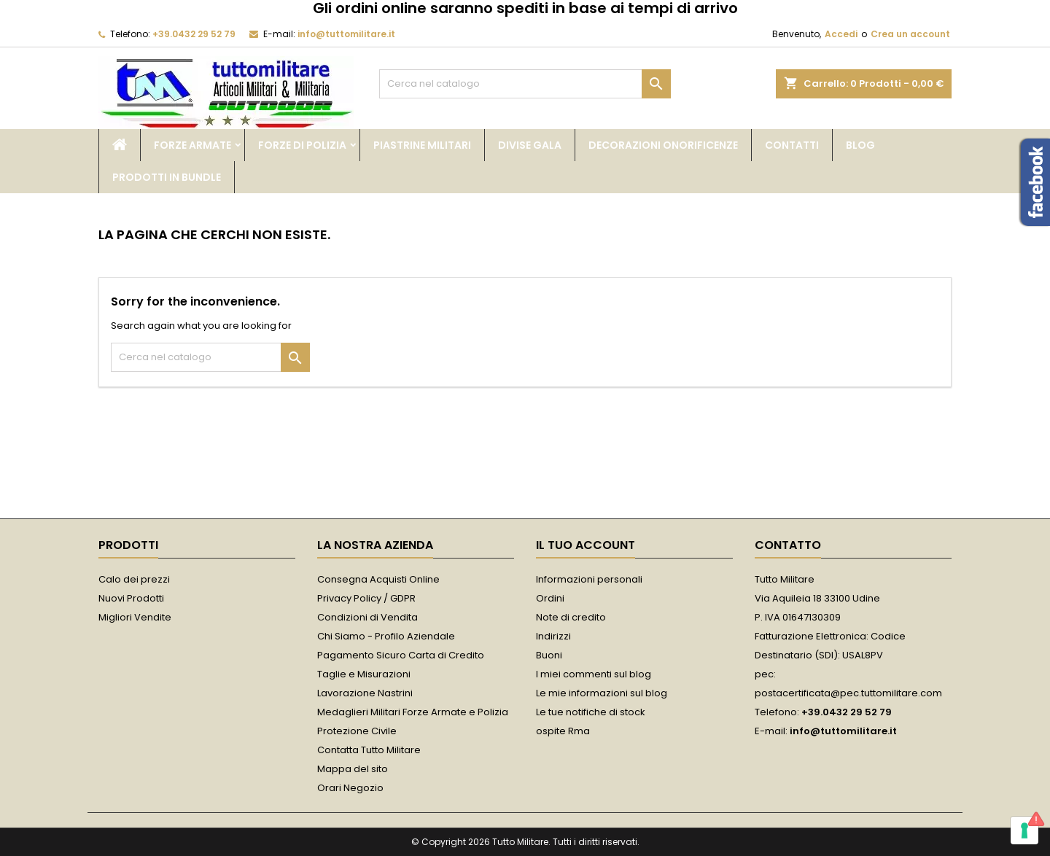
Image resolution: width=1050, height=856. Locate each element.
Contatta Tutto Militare (369, 750)
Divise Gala (529, 145)
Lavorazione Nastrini (365, 693)
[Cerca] (525, 83)
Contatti (792, 145)
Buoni (549, 655)
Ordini (550, 598)
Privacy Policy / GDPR (366, 598)
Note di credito (571, 617)
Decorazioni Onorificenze (663, 145)
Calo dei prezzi (134, 579)
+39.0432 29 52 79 (194, 34)
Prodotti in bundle (166, 177)
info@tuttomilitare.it (346, 34)
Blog (860, 145)
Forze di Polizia (302, 145)
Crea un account (910, 34)
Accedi (841, 34)
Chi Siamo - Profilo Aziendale (386, 636)
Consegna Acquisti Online (378, 579)
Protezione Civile (357, 731)
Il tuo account (585, 545)
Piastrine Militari (422, 145)
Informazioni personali (589, 579)
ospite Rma (563, 731)
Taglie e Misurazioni (364, 674)
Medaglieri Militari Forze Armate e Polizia (412, 712)
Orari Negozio (350, 788)
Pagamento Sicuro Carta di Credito (400, 655)
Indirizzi (553, 636)
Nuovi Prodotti (131, 598)
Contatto (788, 545)
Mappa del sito (352, 769)
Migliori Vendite (134, 617)
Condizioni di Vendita (367, 617)
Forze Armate (192, 145)
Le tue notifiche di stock (590, 712)
